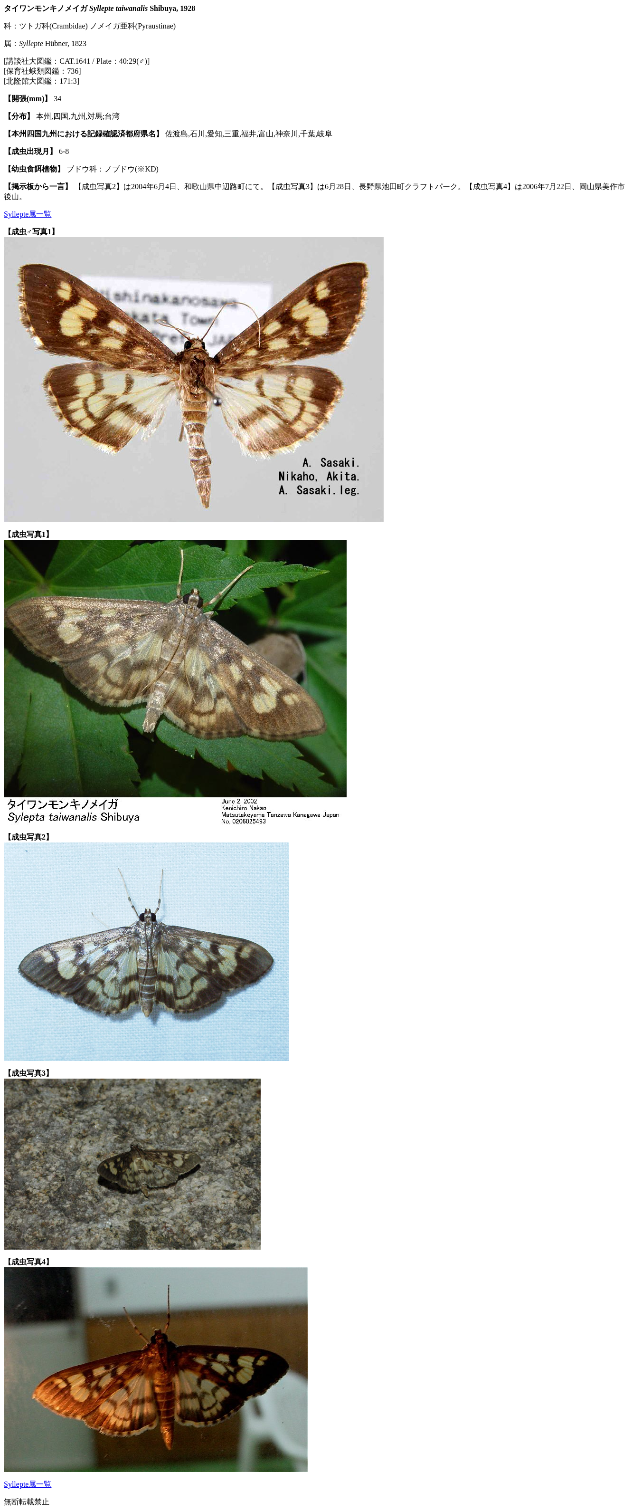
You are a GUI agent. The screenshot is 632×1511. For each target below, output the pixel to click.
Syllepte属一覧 (27, 214)
